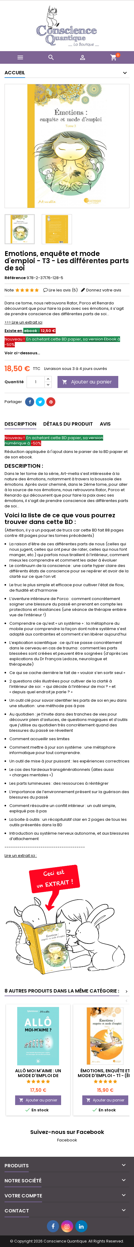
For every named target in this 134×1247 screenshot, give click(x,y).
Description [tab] (20, 423)
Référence (15, 278)
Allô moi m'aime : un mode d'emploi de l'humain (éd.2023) (38, 1075)
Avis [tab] (105, 423)
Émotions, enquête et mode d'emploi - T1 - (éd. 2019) (105, 1075)
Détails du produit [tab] (68, 423)
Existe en (30, 331)
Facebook (67, 1140)
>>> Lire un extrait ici (23, 322)
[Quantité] (36, 382)
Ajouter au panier (87, 381)
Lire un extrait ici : (21, 855)
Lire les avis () (63, 290)
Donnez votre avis (103, 290)
